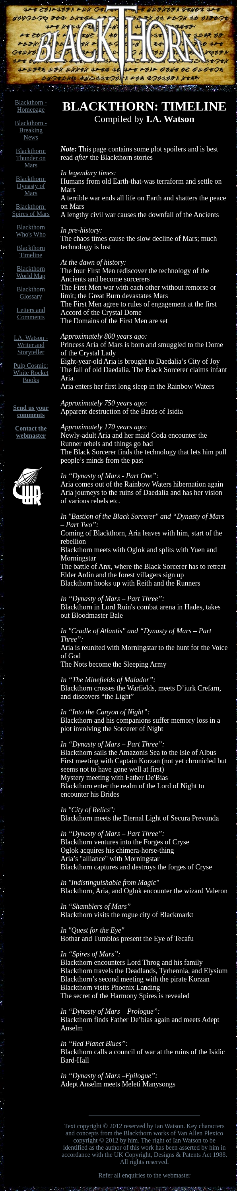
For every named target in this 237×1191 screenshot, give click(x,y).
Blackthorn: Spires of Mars (30, 210)
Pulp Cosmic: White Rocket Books (30, 372)
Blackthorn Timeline (31, 251)
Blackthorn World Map (30, 272)
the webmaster (171, 1175)
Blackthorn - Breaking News (31, 130)
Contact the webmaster (31, 432)
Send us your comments (31, 411)
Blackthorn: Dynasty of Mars (31, 185)
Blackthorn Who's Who (31, 231)
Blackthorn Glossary (31, 293)
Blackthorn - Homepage (31, 106)
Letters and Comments (31, 313)
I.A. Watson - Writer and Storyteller (31, 344)
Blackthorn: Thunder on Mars (31, 158)
